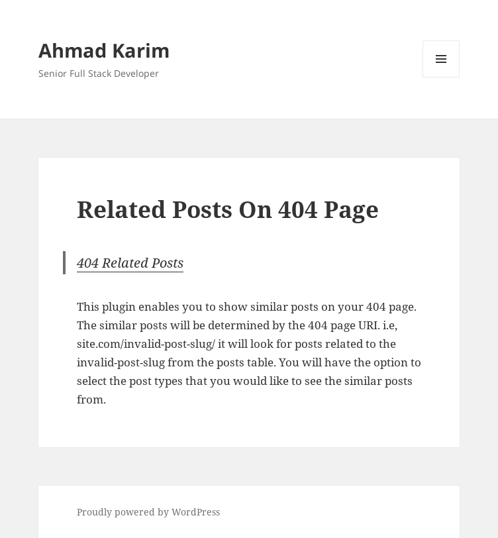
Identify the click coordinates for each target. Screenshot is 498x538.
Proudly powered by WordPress (148, 512)
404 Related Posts (130, 263)
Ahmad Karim (104, 50)
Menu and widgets (441, 77)
